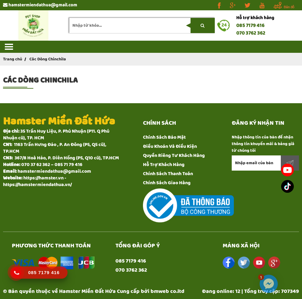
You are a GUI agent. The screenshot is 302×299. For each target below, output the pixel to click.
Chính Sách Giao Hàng (167, 182)
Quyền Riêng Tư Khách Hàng (174, 155)
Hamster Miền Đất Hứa (87, 291)
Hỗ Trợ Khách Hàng (163, 164)
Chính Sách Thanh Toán (168, 173)
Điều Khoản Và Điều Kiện (170, 146)
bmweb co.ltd (167, 291)
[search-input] (142, 25)
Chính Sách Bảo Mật (164, 137)
